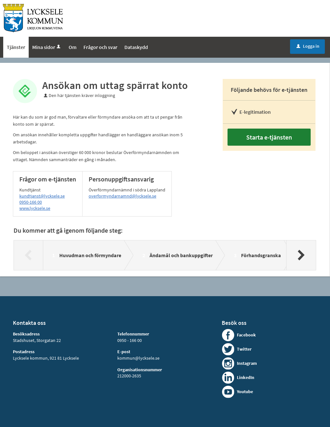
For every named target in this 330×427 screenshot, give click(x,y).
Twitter (244, 349)
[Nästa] (300, 255)
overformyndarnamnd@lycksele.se (122, 196)
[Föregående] (28, 255)
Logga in (307, 46)
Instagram (247, 363)
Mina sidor (47, 47)
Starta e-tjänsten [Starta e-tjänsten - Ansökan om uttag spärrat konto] (269, 137)
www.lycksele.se (34, 208)
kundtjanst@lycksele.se (42, 196)
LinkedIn (245, 377)
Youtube (245, 391)
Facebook (246, 335)
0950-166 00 (30, 202)
